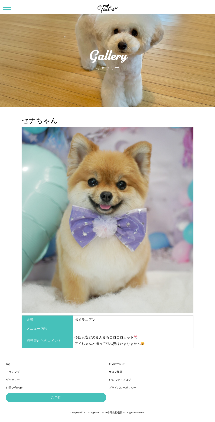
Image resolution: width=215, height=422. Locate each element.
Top (8, 364)
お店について (117, 364)
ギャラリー (13, 379)
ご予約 (56, 397)
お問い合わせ (14, 387)
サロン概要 (116, 372)
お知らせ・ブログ (120, 379)
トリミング (13, 372)
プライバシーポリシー (123, 387)
